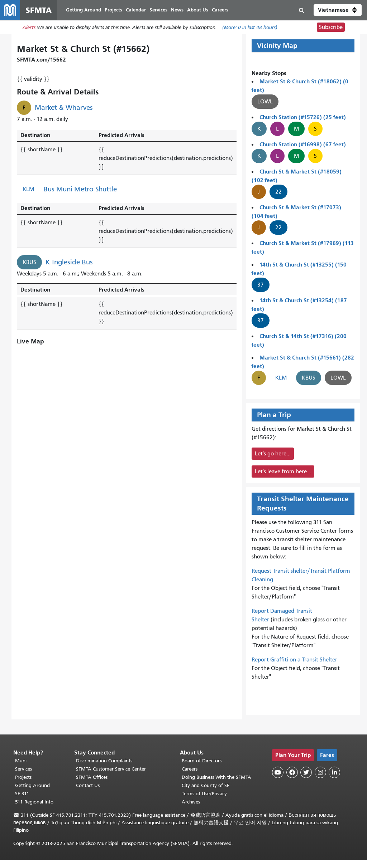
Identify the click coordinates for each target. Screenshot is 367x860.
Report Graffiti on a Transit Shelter (294, 659)
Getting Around (32, 785)
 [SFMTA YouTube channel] (278, 772)
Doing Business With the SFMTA (216, 777)
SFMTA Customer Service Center (111, 769)
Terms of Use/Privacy (204, 794)
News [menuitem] (177, 10)
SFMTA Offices (92, 777)
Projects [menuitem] (113, 10)
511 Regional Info (34, 802)
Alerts (29, 27)
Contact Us (88, 785)
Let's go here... (273, 453)
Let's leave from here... (283, 471)
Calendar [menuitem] (136, 10)
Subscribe (331, 27)
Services (23, 769)
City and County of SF (205, 785)
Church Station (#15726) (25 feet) (302, 117)
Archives (191, 802)
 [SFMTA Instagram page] (320, 772)
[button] (338, 10)
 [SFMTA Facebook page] (292, 772)
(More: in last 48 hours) (249, 27)
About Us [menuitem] (197, 10)
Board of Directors (201, 761)
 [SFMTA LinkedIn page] (334, 772)
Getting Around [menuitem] (83, 10)
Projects (23, 777)
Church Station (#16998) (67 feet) (302, 144)
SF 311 (22, 794)
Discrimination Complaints (104, 761)
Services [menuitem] (158, 10)
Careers (189, 769)
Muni (21, 761)
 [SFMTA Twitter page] (306, 772)
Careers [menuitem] (220, 10)
